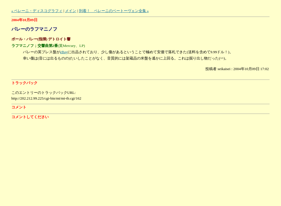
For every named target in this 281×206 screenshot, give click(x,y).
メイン (70, 11)
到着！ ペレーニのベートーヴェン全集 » (114, 11)
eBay (64, 52)
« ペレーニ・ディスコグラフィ (37, 11)
